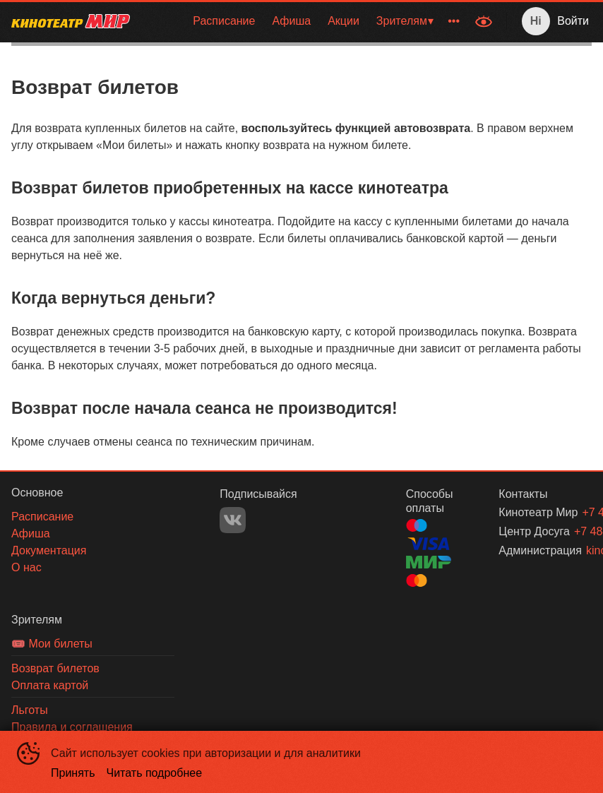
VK (233, 520)
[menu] (304, 21)
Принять (73, 773)
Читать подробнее (155, 773)
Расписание (224, 21)
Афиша (291, 21)
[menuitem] (223, 21)
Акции (343, 21)
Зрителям (401, 21)
